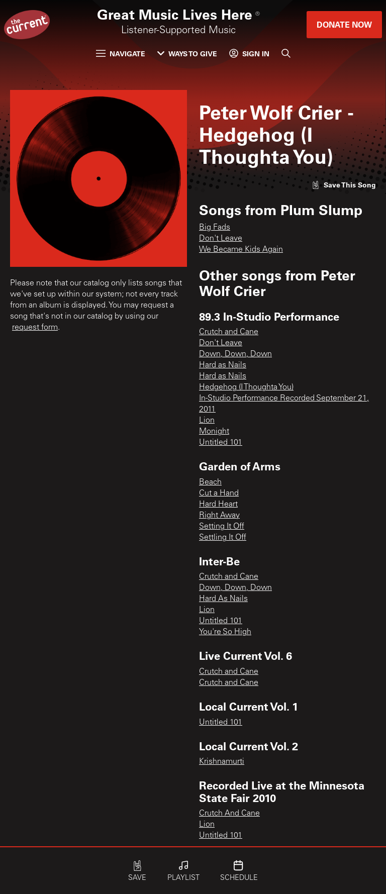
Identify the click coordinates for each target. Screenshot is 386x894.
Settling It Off (222, 538)
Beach (210, 482)
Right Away (219, 516)
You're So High (225, 632)
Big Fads (214, 228)
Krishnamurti (221, 762)
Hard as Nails (222, 365)
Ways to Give (187, 53)
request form (35, 328)
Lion (207, 421)
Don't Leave (220, 239)
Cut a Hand (219, 493)
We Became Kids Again (241, 250)
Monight (214, 432)
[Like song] (344, 184)
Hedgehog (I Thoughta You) (246, 387)
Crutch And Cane (229, 814)
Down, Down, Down (235, 354)
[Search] (286, 53)
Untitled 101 (220, 443)
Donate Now (344, 24)
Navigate (120, 53)
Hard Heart (218, 505)
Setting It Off (221, 527)
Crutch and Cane (228, 332)
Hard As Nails (223, 599)
